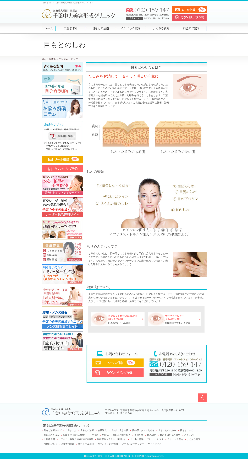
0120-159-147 (124, 413)
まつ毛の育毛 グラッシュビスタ (147, 439)
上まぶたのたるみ (167, 430)
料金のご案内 (50, 444)
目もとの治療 (87, 430)
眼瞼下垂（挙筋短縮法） (75, 435)
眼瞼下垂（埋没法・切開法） (111, 439)
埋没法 (95, 435)
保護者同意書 (67, 444)
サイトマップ (154, 444)
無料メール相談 (86, 444)
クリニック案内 (175, 439)
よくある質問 (193, 439)
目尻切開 (151, 435)
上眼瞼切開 (49, 439)
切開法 (105, 435)
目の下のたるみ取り (170, 435)
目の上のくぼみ (51, 435)
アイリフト (189, 435)
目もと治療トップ (51, 59)
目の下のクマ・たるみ (143, 430)
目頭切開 (138, 435)
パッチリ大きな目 (119, 430)
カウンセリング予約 (108, 444)
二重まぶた (70, 430)
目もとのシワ (187, 430)
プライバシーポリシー (133, 444)
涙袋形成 (102, 430)
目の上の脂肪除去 (122, 435)
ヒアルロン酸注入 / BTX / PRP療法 (76, 439)
